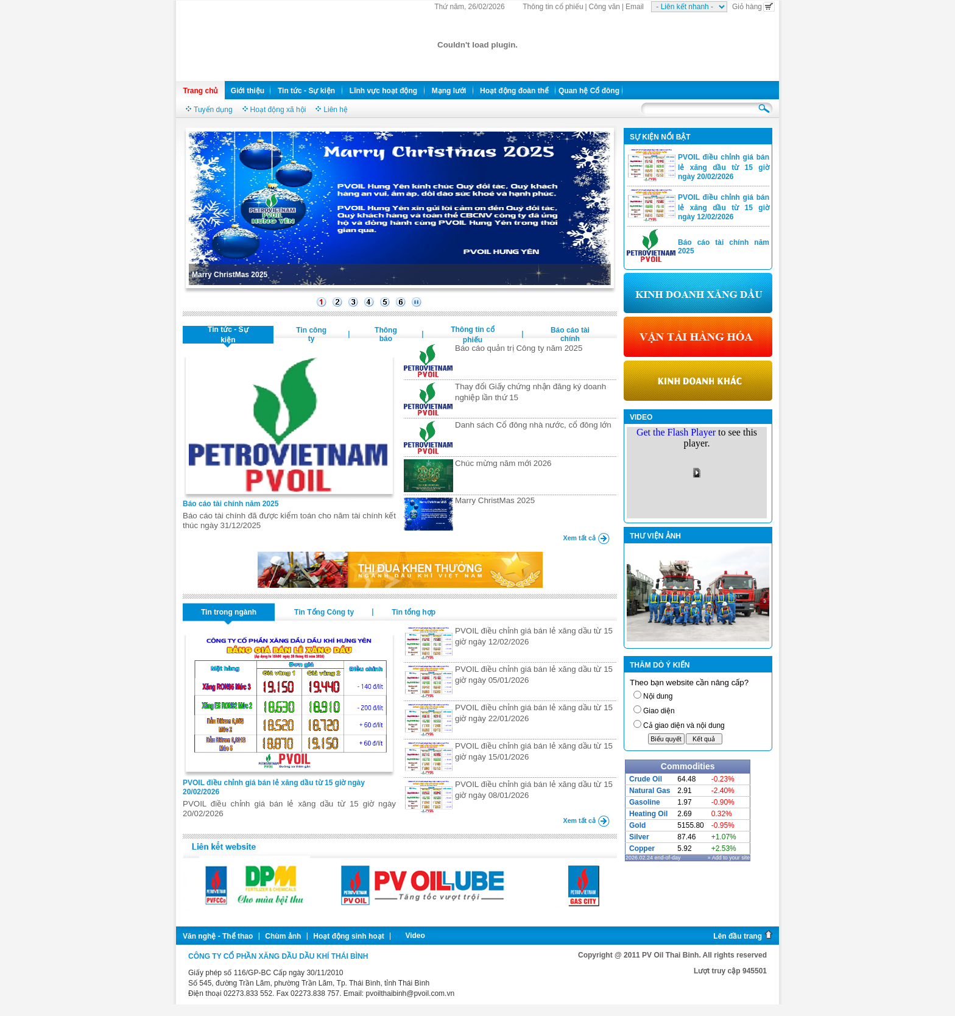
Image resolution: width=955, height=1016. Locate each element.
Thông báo (386, 334)
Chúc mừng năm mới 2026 (503, 463)
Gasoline (644, 802)
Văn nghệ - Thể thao (218, 936)
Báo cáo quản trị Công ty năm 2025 (518, 348)
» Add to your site (729, 858)
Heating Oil (648, 814)
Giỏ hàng (753, 6)
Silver (639, 837)
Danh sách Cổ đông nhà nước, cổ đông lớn (533, 424)
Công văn (604, 6)
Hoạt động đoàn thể (514, 90)
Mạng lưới (449, 90)
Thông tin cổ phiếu (553, 6)
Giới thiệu (247, 90)
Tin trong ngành (228, 612)
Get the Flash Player (676, 432)
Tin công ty (311, 334)
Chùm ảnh (283, 936)
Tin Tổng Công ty (324, 612)
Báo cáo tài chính (570, 334)
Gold (637, 825)
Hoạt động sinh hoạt (348, 936)
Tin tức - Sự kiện (306, 90)
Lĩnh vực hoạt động (383, 90)
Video (415, 935)
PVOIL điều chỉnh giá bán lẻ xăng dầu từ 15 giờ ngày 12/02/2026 (723, 207)
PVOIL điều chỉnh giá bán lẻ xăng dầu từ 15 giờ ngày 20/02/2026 (723, 167)
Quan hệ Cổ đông (589, 90)
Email (635, 6)
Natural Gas (649, 790)
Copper (642, 848)
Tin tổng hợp (413, 612)
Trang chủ (200, 90)
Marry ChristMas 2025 (229, 274)
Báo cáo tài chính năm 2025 (230, 503)
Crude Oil (645, 779)
